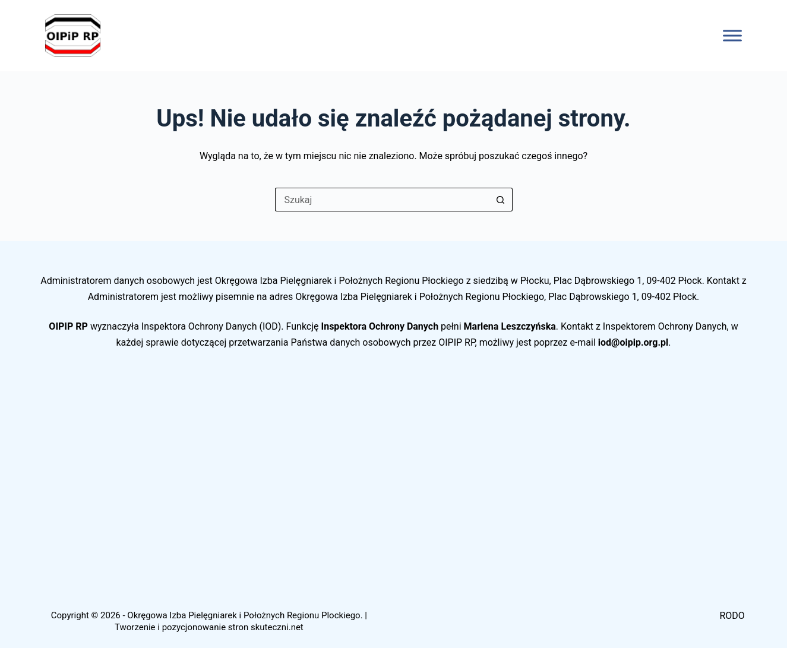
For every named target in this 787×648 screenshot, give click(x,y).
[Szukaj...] (382, 199)
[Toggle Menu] (732, 35)
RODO (731, 615)
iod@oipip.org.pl (633, 342)
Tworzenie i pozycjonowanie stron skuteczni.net (209, 627)
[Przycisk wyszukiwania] (501, 199)
